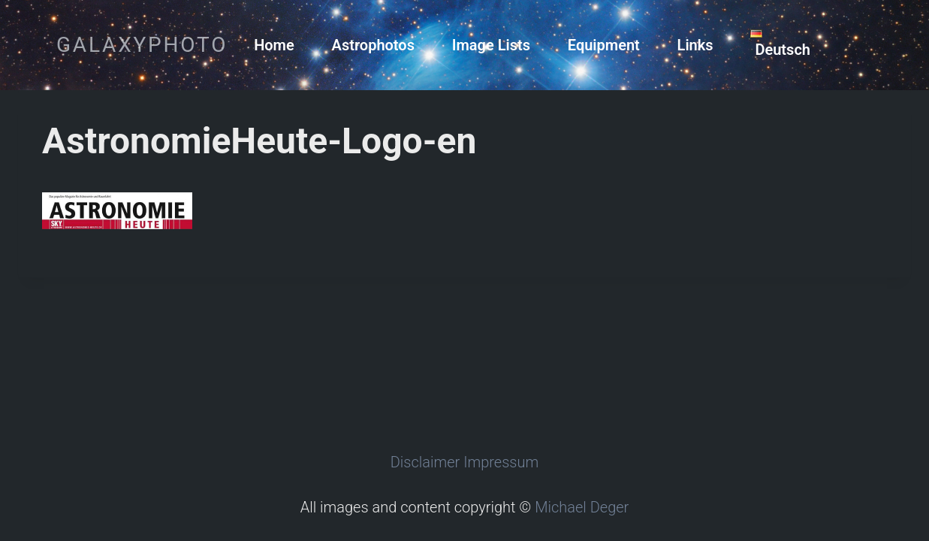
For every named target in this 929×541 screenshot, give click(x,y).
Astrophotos (373, 45)
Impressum (500, 462)
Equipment (604, 45)
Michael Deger (582, 507)
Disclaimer (425, 462)
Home (274, 45)
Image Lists (491, 45)
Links (695, 45)
